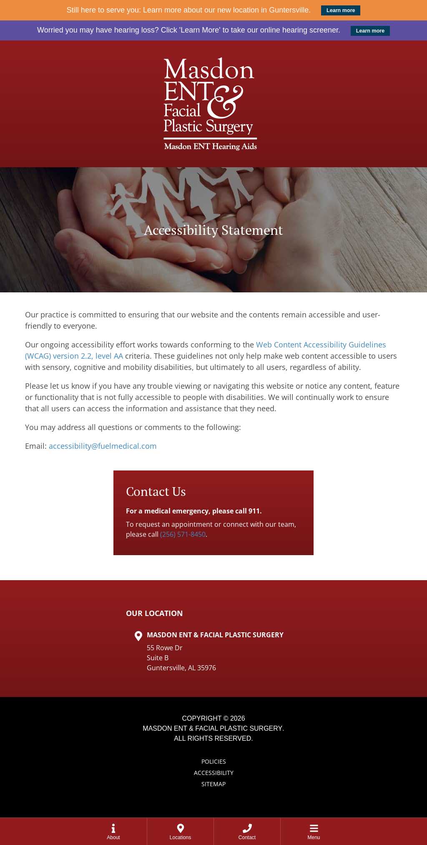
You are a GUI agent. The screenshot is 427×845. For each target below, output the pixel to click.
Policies (213, 761)
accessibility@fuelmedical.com (103, 446)
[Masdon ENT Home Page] (213, 104)
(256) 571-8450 (183, 534)
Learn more (341, 10)
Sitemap (213, 784)
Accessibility (214, 773)
